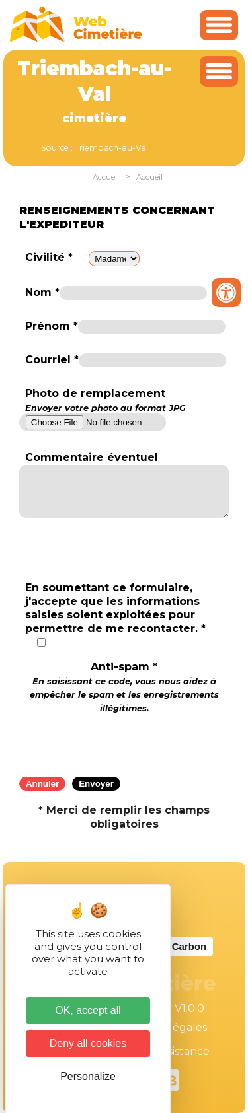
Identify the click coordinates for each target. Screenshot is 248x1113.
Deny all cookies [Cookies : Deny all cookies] (88, 1043)
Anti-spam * (124, 687)
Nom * (42, 292)
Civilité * (49, 257)
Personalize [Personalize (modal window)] (88, 1076)
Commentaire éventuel (91, 457)
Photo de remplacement (105, 400)
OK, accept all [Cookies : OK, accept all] (88, 1010)
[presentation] (124, 741)
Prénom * (51, 326)
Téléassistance (172, 1051)
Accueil (106, 177)
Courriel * (52, 359)
